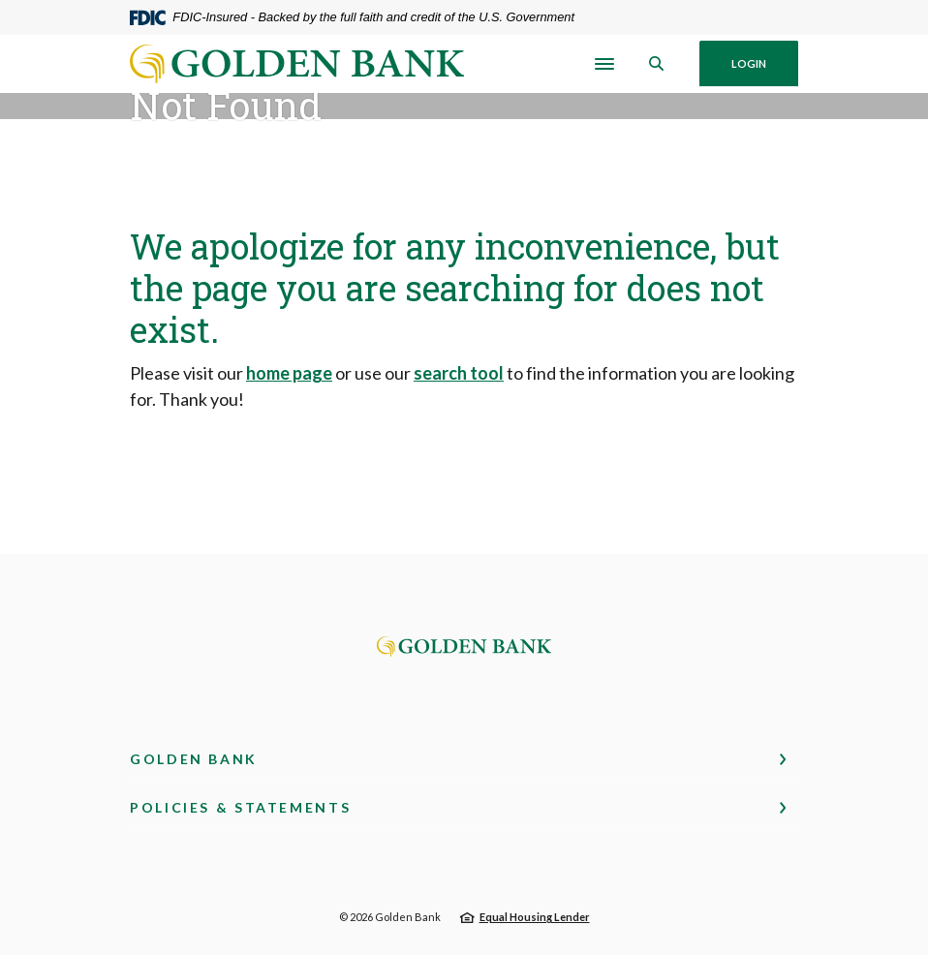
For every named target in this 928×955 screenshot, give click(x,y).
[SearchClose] (656, 63)
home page (289, 373)
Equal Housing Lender (534, 916)
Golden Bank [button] (194, 759)
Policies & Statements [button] (240, 807)
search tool (459, 373)
